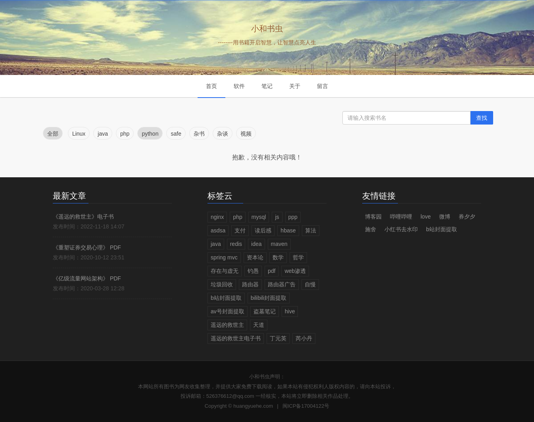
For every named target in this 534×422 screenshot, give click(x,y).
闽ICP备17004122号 (306, 406)
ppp (293, 217)
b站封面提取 (226, 298)
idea (256, 244)
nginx (217, 217)
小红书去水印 (401, 229)
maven (279, 244)
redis (236, 244)
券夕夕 (467, 216)
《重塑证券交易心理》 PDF (87, 247)
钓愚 (253, 271)
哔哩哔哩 (401, 216)
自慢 (310, 284)
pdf (271, 271)
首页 (211, 86)
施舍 (370, 229)
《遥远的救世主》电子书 (83, 216)
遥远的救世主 (227, 325)
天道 (258, 325)
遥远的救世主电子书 (236, 338)
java (216, 244)
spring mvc (224, 257)
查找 (481, 118)
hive (290, 311)
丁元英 (278, 338)
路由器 (250, 284)
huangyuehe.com (253, 406)
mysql (259, 217)
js (277, 217)
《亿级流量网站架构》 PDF (87, 278)
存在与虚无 (224, 271)
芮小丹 (304, 338)
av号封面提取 (227, 311)
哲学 (298, 257)
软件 (239, 86)
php (237, 217)
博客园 (373, 216)
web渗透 (295, 271)
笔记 (267, 86)
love (426, 216)
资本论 (255, 257)
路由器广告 (282, 284)
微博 (444, 216)
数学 (278, 257)
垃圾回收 (222, 284)
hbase (288, 230)
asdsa (218, 230)
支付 (240, 230)
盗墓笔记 (265, 311)
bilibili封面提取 (268, 298)
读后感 (263, 230)
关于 (294, 86)
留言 (322, 86)
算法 (310, 230)
